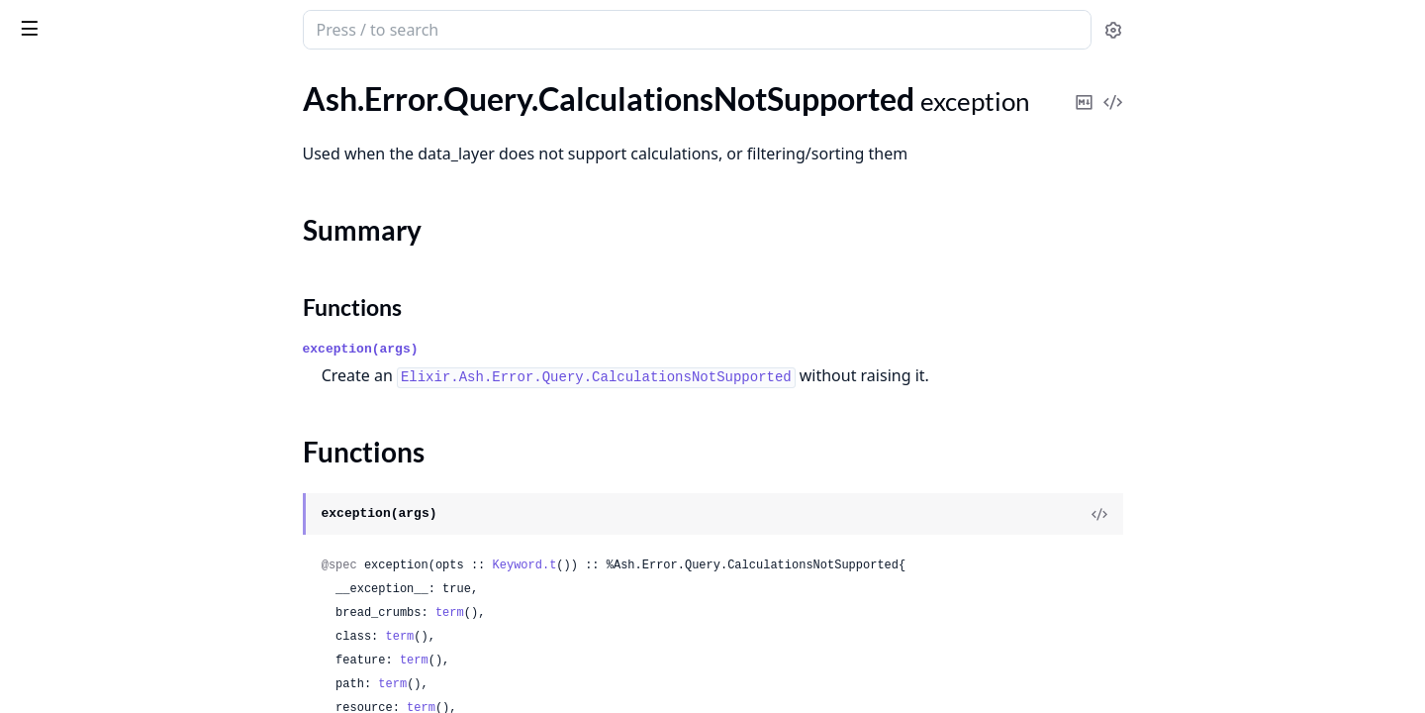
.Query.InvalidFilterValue (99, 357)
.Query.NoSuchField (81, 651)
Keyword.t (673, 565)
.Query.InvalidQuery (83, 490)
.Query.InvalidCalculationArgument (135, 276)
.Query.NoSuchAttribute (97, 624)
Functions (69, 214)
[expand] (277, 106)
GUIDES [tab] (39, 84)
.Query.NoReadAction (88, 597)
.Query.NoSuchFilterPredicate (116, 677)
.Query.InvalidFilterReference (114, 330)
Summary (67, 190)
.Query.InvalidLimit (78, 383)
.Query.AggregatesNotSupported (126, 102)
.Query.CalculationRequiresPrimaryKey (140, 129)
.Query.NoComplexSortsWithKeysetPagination (140, 570)
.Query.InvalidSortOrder (96, 517)
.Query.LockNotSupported (103, 544)
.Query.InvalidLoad (78, 410)
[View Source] (1248, 514)
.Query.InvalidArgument (96, 250)
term (598, 613)
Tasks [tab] (225, 84)
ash (84, 22)
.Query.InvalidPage (78, 464)
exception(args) (509, 349)
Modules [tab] (127, 84)
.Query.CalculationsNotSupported (130, 156)
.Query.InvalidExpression (99, 303)
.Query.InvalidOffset (83, 437)
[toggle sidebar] (271, 27)
